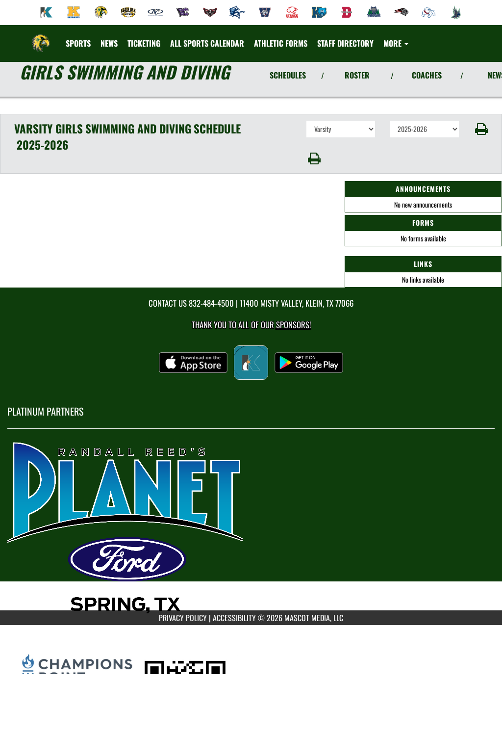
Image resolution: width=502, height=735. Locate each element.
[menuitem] (46, 12)
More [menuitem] (395, 43)
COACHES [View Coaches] (427, 75)
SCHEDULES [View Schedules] (288, 75)
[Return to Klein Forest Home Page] (41, 37)
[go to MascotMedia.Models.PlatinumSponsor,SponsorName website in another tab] (251, 527)
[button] (480, 129)
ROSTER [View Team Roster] (357, 75)
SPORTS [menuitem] (78, 43)
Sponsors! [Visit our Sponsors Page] (293, 324)
